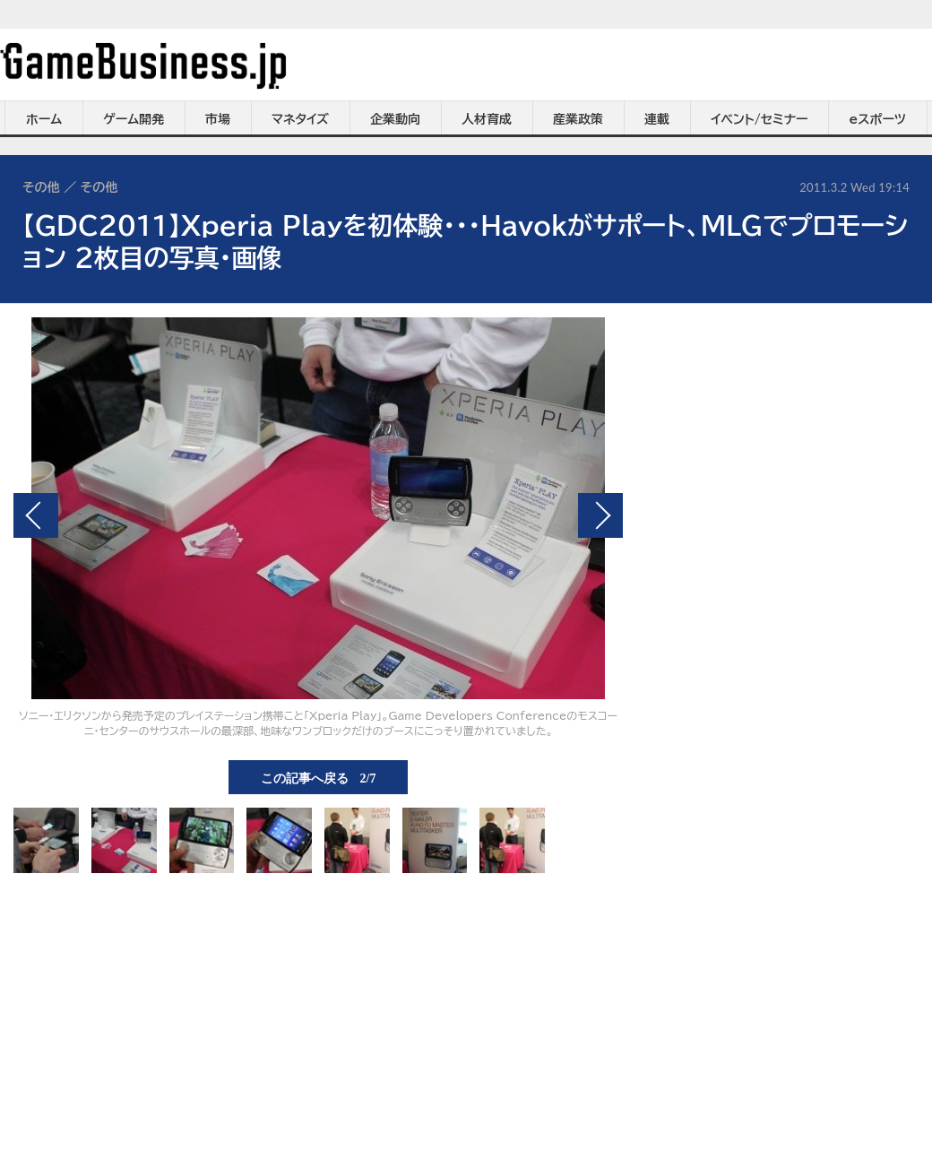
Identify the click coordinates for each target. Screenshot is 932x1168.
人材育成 (487, 119)
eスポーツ (878, 119)
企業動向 (395, 119)
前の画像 (35, 515)
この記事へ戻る (318, 777)
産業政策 (578, 119)
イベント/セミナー (759, 119)
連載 (656, 119)
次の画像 (600, 515)
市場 (217, 119)
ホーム (44, 119)
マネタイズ (300, 119)
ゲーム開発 (133, 119)
